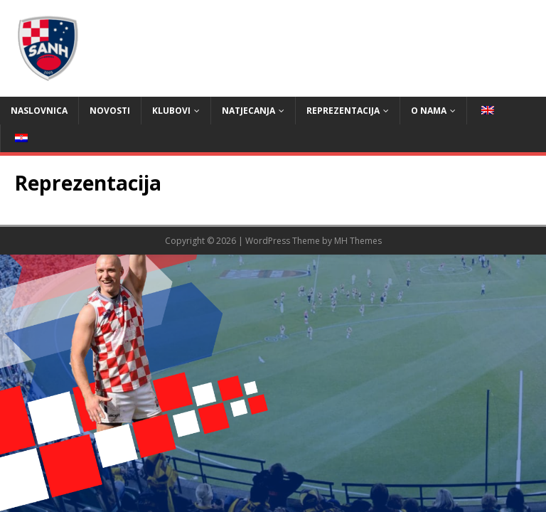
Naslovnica (39, 111)
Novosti (110, 111)
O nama (428, 111)
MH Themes (358, 241)
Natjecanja (248, 111)
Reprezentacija (343, 111)
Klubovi (171, 111)
